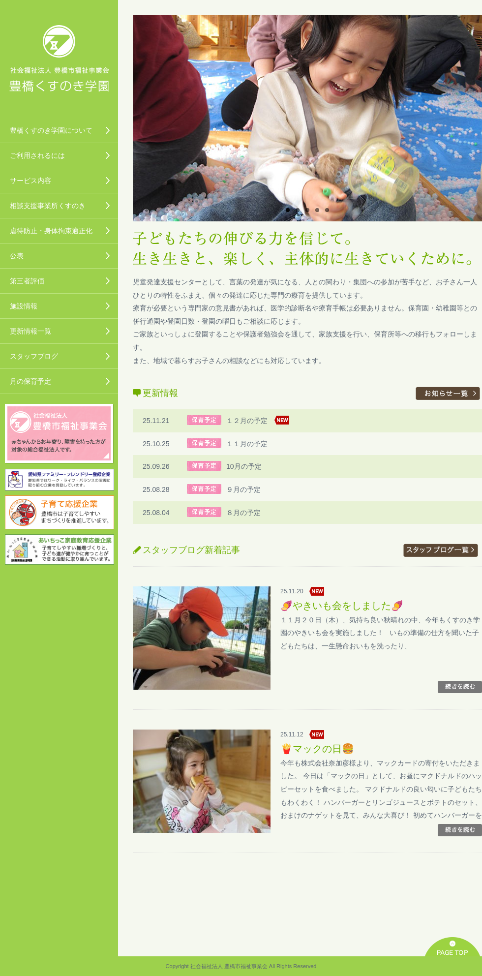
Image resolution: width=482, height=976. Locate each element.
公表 (17, 256)
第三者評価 (27, 281)
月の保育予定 (30, 381)
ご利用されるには (37, 155)
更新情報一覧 (30, 331)
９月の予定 (243, 489)
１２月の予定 (247, 421)
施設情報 (23, 306)
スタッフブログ (34, 356)
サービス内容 (30, 180)
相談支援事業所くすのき (48, 206)
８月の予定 (243, 513)
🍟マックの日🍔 (317, 748)
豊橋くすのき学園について (51, 130)
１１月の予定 (247, 444)
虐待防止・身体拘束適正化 (51, 231)
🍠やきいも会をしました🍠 (341, 605)
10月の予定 (244, 466)
